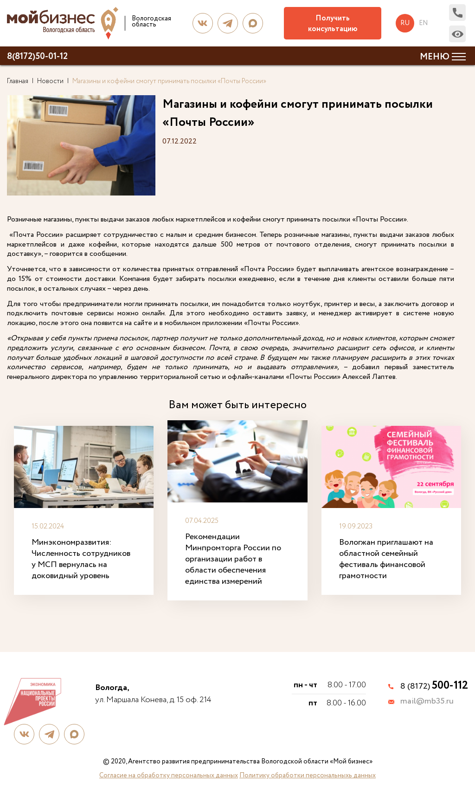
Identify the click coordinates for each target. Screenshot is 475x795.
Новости (50, 81)
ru (405, 23)
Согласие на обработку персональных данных (168, 775)
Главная (17, 81)
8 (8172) (434, 686)
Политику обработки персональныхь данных (307, 775)
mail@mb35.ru (427, 702)
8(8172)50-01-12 (37, 56)
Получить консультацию (333, 23)
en (423, 23)
